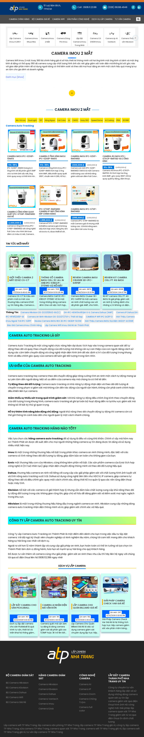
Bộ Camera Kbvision (17, 687)
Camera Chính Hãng (20, 19)
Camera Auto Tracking (20, 125)
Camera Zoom (87, 694)
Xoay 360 (84, 120)
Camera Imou (46, 703)
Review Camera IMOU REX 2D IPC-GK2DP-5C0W (58, 321)
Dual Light (32, 120)
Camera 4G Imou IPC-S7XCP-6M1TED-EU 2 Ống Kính (116, 158)
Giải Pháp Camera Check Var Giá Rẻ (114, 602)
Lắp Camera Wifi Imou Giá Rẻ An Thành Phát (67, 325)
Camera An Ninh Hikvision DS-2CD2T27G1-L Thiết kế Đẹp (55, 316)
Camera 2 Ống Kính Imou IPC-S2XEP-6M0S (52, 157)
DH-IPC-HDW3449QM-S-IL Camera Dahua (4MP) (88, 312)
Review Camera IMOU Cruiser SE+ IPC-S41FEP (85, 279)
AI (69, 120)
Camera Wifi (58, 19)
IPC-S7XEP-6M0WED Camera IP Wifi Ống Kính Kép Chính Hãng (52, 211)
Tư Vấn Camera (123, 19)
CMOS (75, 120)
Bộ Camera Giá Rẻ (41, 19)
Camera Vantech (48, 699)
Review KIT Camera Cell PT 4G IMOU (116, 279)
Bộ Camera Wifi (14, 697)
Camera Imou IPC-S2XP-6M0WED (84, 157)
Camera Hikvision (48, 684)
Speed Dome (96, 120)
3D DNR (126, 120)
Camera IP (85, 689)
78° (40, 120)
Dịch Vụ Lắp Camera (102, 19)
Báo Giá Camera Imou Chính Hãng (24, 325)
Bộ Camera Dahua (16, 692)
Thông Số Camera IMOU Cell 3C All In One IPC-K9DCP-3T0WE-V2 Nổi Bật (52, 279)
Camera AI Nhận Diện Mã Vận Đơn (54, 606)
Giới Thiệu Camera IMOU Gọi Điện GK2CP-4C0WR (109, 321)
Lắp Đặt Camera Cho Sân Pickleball (23, 606)
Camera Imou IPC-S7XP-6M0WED (84, 210)
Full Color (62, 120)
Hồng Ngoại (50, 120)
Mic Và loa (20, 120)
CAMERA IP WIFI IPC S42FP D (99, 316)
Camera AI (85, 684)
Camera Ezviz (46, 708)
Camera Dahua (47, 694)
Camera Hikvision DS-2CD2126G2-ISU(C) (41, 312)
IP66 (118, 120)
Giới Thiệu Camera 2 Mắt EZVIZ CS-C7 (21, 279)
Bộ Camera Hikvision (17, 682)
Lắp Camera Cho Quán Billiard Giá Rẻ (85, 606)
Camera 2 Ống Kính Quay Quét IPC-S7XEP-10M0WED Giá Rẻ (21, 214)
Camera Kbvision (48, 689)
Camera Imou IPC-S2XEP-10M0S (20, 157)
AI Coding (109, 120)
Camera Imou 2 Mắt (72, 53)
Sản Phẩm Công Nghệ (78, 19)
